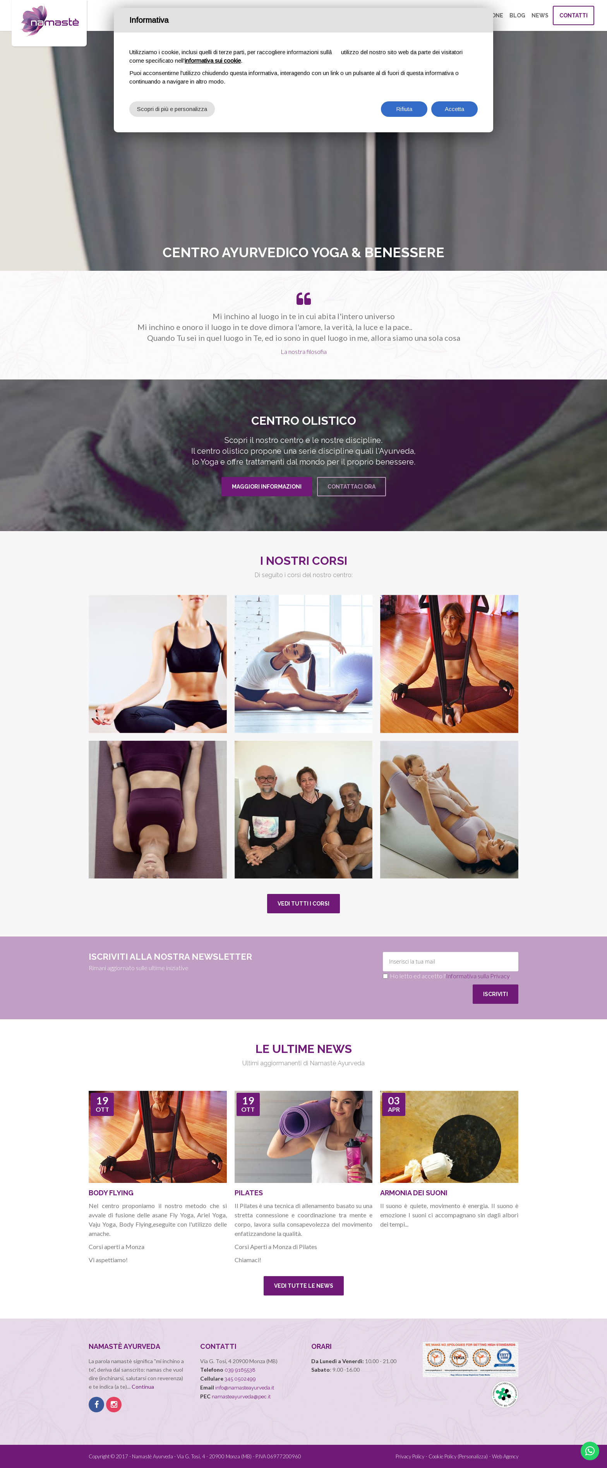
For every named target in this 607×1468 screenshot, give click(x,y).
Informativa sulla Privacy (477, 975)
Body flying (111, 1193)
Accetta (454, 109)
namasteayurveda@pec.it (241, 1397)
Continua (143, 1386)
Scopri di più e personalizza (172, 109)
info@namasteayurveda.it (244, 1388)
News (540, 15)
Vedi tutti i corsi (303, 904)
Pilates (249, 1193)
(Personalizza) (473, 1456)
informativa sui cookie (213, 60)
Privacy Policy (410, 1456)
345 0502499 (240, 1379)
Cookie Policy (442, 1456)
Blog (517, 15)
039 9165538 (240, 1370)
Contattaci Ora (352, 487)
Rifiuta (404, 109)
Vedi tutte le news (303, 1286)
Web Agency (505, 1456)
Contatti (573, 15)
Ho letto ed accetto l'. (450, 975)
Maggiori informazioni (267, 487)
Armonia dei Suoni (414, 1193)
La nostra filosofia (304, 351)
